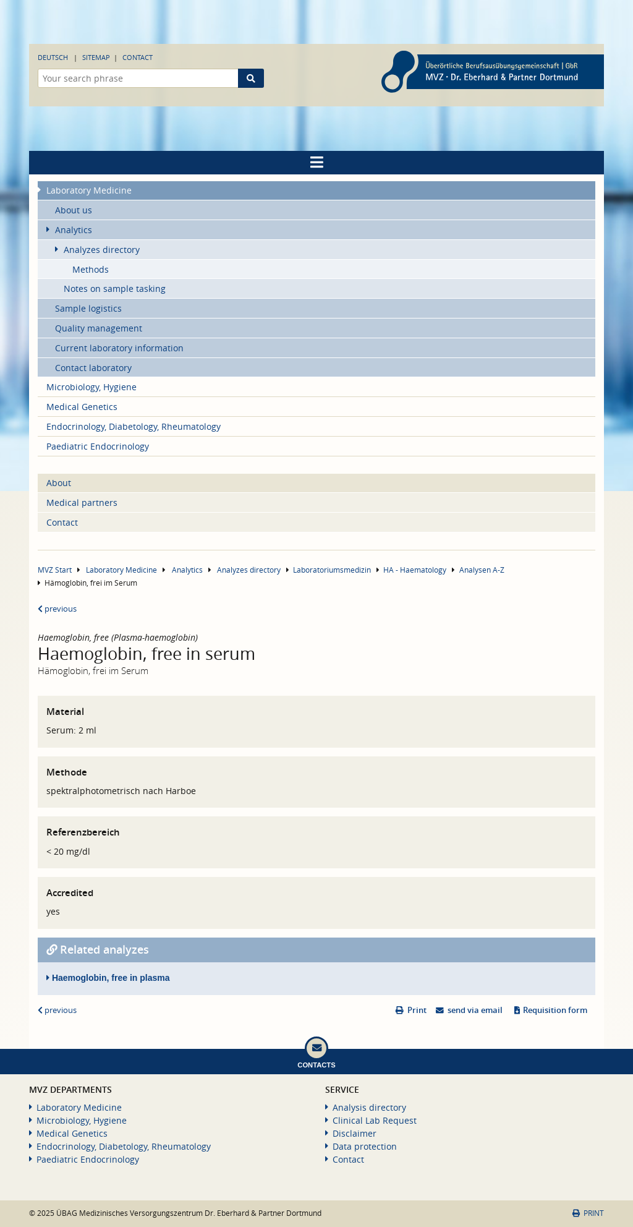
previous (57, 609)
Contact (137, 57)
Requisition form (555, 1010)
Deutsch (53, 57)
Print (417, 1010)
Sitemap (96, 57)
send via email (475, 1010)
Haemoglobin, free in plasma (108, 978)
